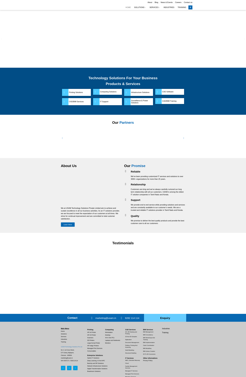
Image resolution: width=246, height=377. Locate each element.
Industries (169, 7)
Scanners (90, 337)
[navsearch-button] (190, 7)
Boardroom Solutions (94, 371)
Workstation (109, 332)
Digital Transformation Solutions (97, 368)
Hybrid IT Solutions (93, 358)
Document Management (132, 342)
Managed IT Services (131, 371)
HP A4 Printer (91, 332)
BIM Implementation (149, 342)
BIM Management (148, 332)
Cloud (127, 363)
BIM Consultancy (148, 334)
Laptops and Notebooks (112, 340)
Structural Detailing (130, 353)
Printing (90, 329)
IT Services (129, 358)
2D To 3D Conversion (149, 354)
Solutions (140, 7)
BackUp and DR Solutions (95, 363)
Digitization (128, 339)
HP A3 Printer (91, 335)
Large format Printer (93, 343)
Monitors (108, 343)
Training (182, 7)
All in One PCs (109, 337)
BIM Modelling (147, 348)
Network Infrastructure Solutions (97, 366)
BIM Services (148, 329)
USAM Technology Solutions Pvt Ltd (71, 347)
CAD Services (130, 329)
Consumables (91, 351)
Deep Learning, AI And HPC (96, 360)
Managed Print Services (94, 348)
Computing (109, 329)
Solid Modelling (129, 350)
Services (154, 7)
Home (128, 7)
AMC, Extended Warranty (132, 360)
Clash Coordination (148, 345)
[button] (1, 39)
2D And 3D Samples (131, 336)
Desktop (107, 335)
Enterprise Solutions (95, 355)
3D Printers (90, 340)
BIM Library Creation (149, 351)
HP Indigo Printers (93, 345)
